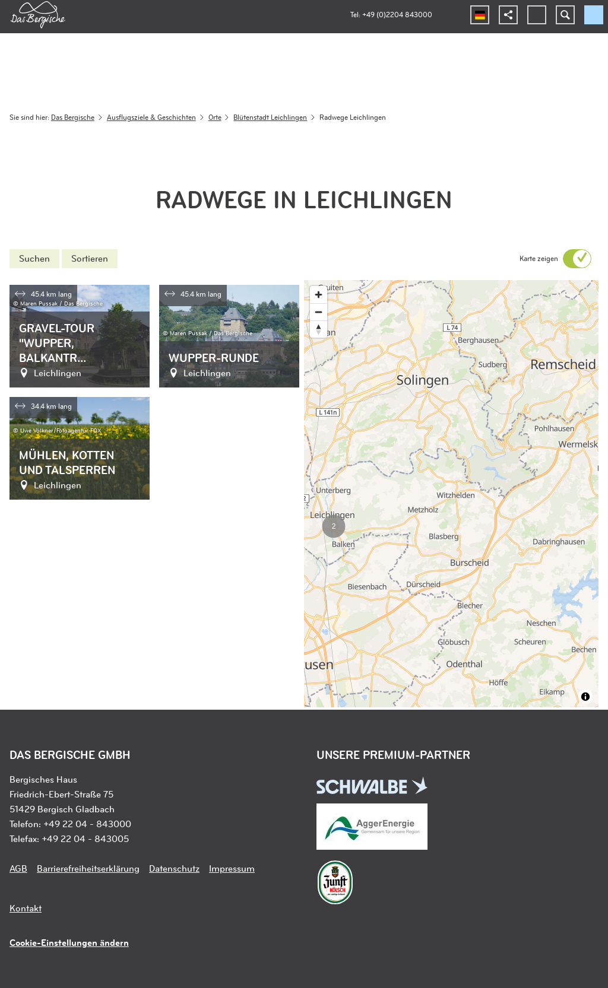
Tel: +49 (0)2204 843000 (391, 14)
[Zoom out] (318, 311)
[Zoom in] (318, 294)
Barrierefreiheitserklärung (88, 868)
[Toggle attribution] (585, 697)
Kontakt (26, 907)
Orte (214, 117)
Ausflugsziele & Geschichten (151, 117)
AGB (18, 868)
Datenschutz (174, 868)
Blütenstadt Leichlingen (270, 117)
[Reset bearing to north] (318, 329)
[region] (451, 493)
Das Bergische (72, 117)
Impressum (232, 868)
